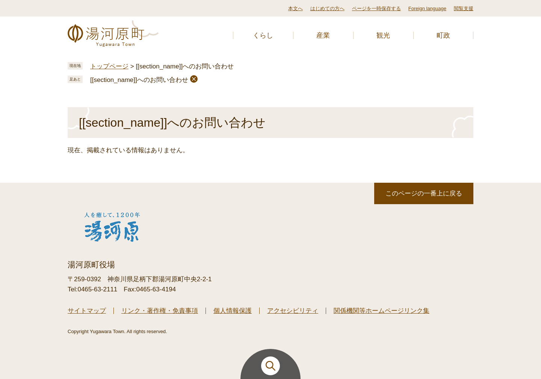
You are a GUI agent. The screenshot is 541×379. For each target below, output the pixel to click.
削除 (194, 79)
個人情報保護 (232, 310)
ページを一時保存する (376, 8)
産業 (323, 35)
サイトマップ (87, 310)
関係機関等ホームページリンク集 (381, 310)
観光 (383, 35)
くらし (263, 35)
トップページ (109, 66)
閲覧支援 (463, 8)
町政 (443, 35)
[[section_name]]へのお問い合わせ (139, 79)
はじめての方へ (327, 8)
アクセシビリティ (292, 310)
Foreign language (427, 8)
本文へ (295, 8)
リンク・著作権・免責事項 (159, 310)
